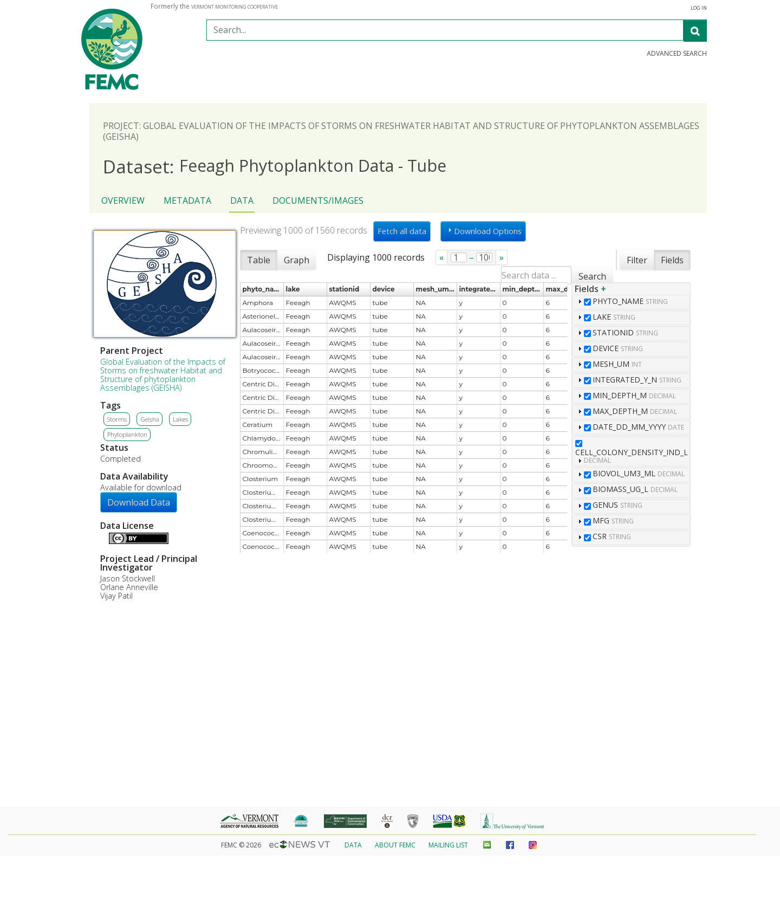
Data (241, 200)
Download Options (483, 230)
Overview (123, 200)
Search (592, 276)
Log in (699, 8)
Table (258, 260)
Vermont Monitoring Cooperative (234, 7)
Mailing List (448, 845)
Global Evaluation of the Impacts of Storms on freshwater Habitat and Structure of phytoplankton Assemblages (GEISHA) (162, 375)
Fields (672, 260)
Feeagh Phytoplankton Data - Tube (274, 166)
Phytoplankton (127, 434)
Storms (117, 419)
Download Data (138, 502)
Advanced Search (677, 53)
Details (104, 537)
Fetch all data (402, 231)
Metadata (187, 200)
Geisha (149, 419)
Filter (637, 260)
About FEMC (395, 845)
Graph (296, 260)
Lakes (180, 419)
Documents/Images (317, 200)
